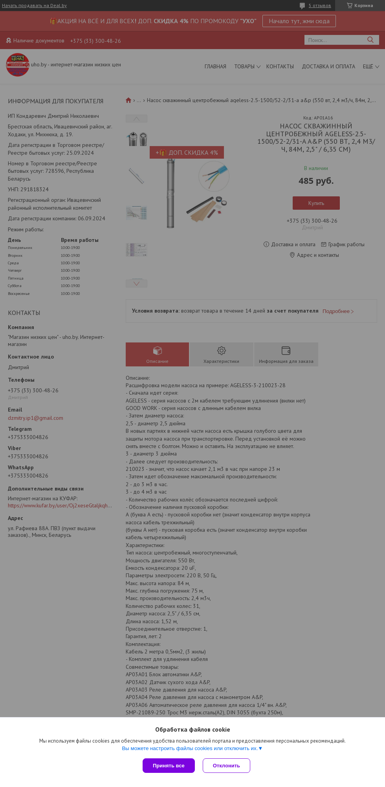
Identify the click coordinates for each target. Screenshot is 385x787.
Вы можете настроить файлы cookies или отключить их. (190, 748)
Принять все (169, 766)
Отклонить (226, 766)
